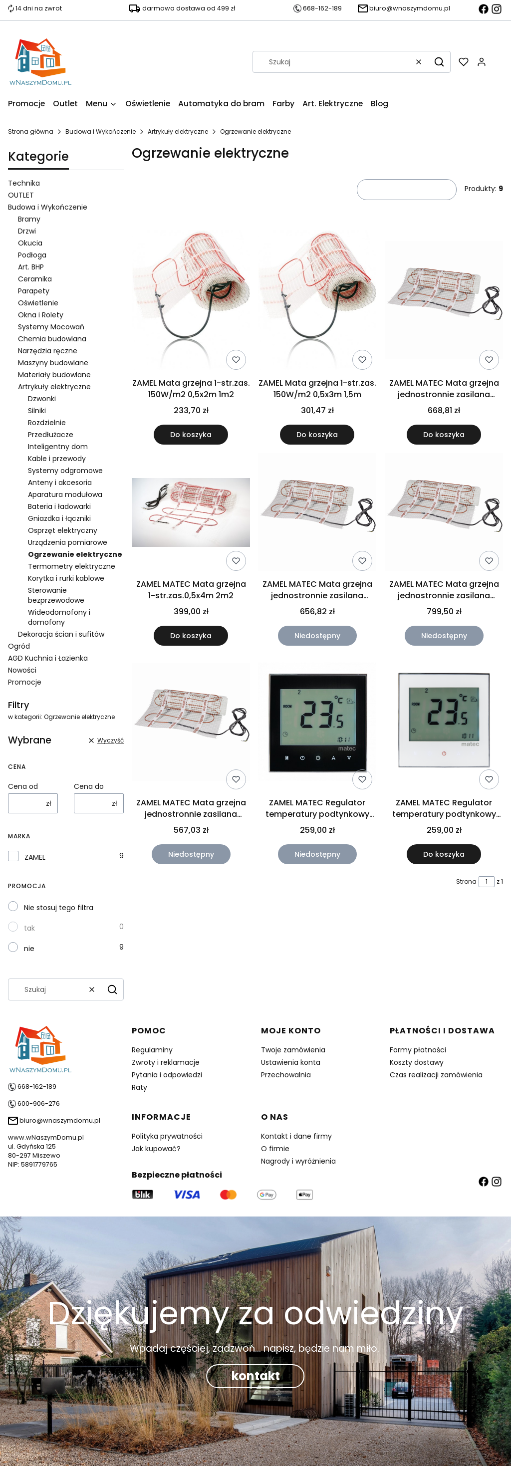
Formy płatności (418, 1050)
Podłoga (32, 255)
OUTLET (21, 195)
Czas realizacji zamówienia (436, 1075)
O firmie (275, 1149)
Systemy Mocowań (51, 327)
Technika (24, 183)
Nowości (22, 670)
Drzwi (27, 231)
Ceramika (35, 279)
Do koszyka (191, 435)
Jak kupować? (156, 1149)
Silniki (37, 411)
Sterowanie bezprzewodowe (56, 595)
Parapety (33, 291)
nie (29, 949)
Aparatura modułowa (65, 494)
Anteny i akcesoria (60, 483)
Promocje (24, 682)
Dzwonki (42, 399)
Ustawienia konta (290, 1062)
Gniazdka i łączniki (59, 518)
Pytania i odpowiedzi (167, 1075)
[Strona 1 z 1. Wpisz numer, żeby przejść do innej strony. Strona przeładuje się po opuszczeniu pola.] (487, 881)
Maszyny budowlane (53, 363)
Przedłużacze (50, 435)
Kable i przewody (57, 459)
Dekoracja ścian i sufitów (61, 634)
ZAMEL (34, 857)
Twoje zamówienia (293, 1050)
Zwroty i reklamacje (166, 1062)
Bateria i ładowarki (59, 506)
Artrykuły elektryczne (178, 131)
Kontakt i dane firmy (296, 1136)
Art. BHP (31, 267)
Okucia (30, 243)
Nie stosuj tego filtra (58, 908)
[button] (439, 61)
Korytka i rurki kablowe (66, 578)
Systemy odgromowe (65, 471)
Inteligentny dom (58, 447)
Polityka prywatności (167, 1136)
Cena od (23, 786)
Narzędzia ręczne (47, 351)
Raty (139, 1087)
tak (29, 928)
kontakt (256, 1376)
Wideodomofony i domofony (59, 617)
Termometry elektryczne (71, 566)
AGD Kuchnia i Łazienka (48, 658)
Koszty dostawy (417, 1062)
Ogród (19, 646)
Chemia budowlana (52, 339)
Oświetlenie (38, 303)
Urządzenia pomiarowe (67, 542)
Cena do (89, 786)
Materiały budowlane (54, 375)
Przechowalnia (286, 1075)
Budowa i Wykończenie (100, 131)
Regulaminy (152, 1050)
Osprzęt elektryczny (62, 530)
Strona (466, 881)
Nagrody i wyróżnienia (298, 1161)
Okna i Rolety (40, 315)
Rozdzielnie (47, 423)
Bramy (29, 219)
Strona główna (30, 131)
